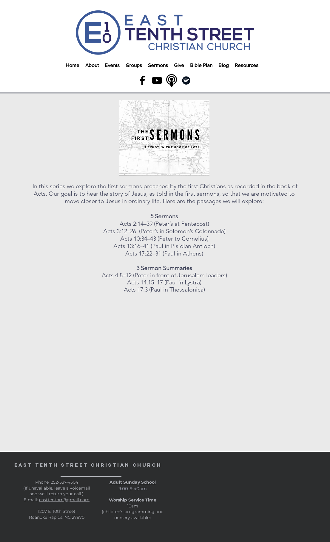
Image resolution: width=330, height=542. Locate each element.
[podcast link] (171, 80)
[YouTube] (157, 80)
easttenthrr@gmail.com (64, 499)
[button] (92, 62)
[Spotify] (186, 80)
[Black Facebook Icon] (142, 80)
